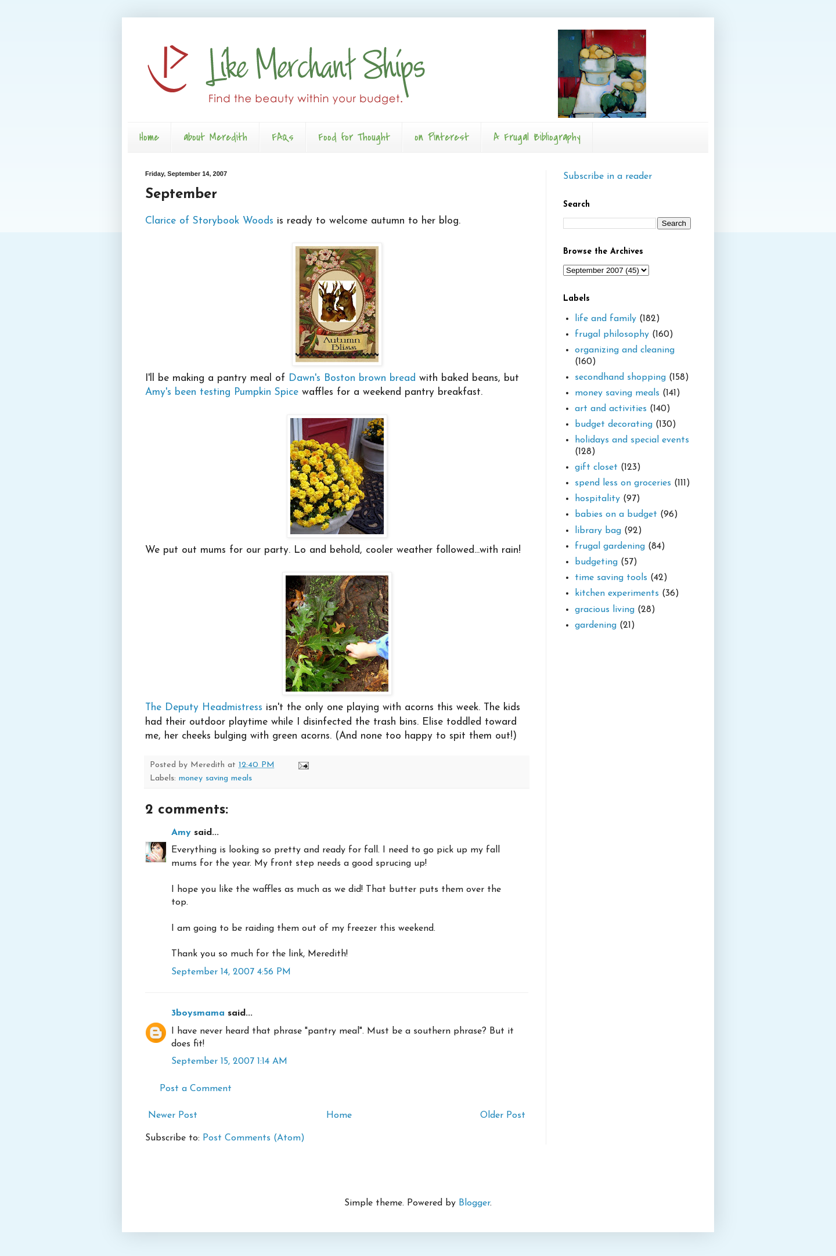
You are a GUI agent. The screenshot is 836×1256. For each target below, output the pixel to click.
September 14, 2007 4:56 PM (231, 972)
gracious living (605, 609)
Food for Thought (354, 137)
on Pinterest (442, 137)
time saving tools (611, 577)
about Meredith (215, 137)
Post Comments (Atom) (254, 1138)
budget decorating (614, 424)
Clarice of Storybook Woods (209, 221)
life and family (605, 318)
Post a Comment (196, 1088)
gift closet (596, 467)
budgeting (596, 562)
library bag (598, 530)
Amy (181, 832)
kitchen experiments (617, 593)
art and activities (611, 408)
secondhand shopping (620, 377)
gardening (596, 625)
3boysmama (198, 1013)
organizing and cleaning (625, 350)
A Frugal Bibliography (537, 137)
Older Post (502, 1115)
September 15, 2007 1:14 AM (229, 1061)
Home (149, 137)
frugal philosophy (612, 334)
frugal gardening (610, 546)
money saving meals (215, 778)
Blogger (474, 1203)
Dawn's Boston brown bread (352, 378)
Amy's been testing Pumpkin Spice (223, 392)
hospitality (597, 498)
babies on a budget (616, 514)
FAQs (283, 137)
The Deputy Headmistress (268, 642)
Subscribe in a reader (607, 176)
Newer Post (172, 1115)
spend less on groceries (623, 483)
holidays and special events (632, 440)
